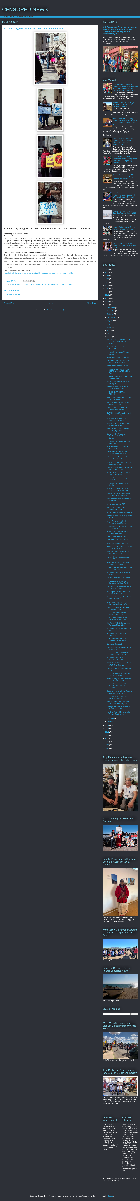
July (109, 324)
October (110, 314)
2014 (107, 725)
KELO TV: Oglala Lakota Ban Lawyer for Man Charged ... (118, 653)
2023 (107, 279)
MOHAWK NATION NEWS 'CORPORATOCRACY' (116, 419)
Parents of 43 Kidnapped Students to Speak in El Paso (119, 547)
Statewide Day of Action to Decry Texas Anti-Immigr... (119, 424)
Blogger (110, 1196)
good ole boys (15, 284)
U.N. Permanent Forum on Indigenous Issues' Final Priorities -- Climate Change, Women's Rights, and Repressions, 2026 (120, 30)
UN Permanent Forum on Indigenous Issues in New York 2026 (124, 245)
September (111, 317)
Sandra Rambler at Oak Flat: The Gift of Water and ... (119, 398)
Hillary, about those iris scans (117, 366)
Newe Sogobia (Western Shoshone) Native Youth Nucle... (116, 436)
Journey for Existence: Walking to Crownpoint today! (119, 463)
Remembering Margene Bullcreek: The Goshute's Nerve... (119, 680)
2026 (107, 269)
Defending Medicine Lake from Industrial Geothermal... (118, 563)
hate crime (25, 284)
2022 (107, 282)
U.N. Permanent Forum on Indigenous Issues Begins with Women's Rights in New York (124, 195)
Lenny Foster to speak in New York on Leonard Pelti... (118, 522)
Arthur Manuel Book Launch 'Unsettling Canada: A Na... (117, 458)
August (110, 321)
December (111, 308)
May (109, 330)
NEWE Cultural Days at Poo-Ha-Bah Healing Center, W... (119, 603)
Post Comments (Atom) (55, 310)
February (110, 718)
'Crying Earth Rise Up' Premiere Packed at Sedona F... (118, 708)
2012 (107, 732)
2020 (107, 289)
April (109, 333)
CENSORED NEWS (25, 9)
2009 (107, 742)
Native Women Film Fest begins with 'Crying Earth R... (118, 430)
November (111, 311)
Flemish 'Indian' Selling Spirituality (119, 512)
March (109, 337)
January (110, 721)
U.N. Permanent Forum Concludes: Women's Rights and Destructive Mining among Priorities (125, 160)
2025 (107, 272)
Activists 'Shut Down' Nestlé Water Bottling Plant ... (119, 383)
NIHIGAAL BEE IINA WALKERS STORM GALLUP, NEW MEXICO (118, 342)
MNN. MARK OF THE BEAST (118, 540)
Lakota (32, 284)
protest (38, 284)
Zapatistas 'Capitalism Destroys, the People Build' (118, 608)
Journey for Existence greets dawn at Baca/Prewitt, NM (117, 489)
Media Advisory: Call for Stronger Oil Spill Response (119, 474)
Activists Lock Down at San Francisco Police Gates (117, 453)
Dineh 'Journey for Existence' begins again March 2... (117, 508)
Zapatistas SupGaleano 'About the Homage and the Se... (119, 468)
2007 (107, 748)
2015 (107, 305)
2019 (107, 292)
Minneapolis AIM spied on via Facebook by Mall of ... (117, 532)
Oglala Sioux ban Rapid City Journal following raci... (117, 409)
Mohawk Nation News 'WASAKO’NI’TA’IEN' (115, 659)
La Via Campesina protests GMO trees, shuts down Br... (119, 674)
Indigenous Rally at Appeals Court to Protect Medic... (119, 568)
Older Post (91, 303)
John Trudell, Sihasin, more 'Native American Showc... (117, 619)
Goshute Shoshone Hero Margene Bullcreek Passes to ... (119, 692)
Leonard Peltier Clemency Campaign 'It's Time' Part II (117, 582)
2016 (107, 301)
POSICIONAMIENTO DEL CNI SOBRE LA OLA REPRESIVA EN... (118, 371)
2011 (107, 735)
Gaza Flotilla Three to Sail (116, 537)
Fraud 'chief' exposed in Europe (118, 578)
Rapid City (45, 284)
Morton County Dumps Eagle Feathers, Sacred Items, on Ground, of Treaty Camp (123, 104)
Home (50, 303)
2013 (107, 729)
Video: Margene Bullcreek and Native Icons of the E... (118, 697)
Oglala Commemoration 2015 (117, 543)
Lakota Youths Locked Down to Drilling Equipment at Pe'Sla (124, 228)
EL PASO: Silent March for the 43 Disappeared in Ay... (119, 414)
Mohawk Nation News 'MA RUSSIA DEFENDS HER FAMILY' (117, 686)
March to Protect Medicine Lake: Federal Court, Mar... (118, 713)
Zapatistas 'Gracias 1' (114, 644)
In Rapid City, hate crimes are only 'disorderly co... (119, 527)
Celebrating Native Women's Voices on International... (117, 613)
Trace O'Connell (67, 284)
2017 (107, 298)
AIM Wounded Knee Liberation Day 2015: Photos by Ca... (118, 703)
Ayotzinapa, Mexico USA (116, 504)
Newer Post (9, 303)
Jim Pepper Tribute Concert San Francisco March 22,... (118, 624)
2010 (107, 738)
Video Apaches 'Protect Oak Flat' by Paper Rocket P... (119, 593)
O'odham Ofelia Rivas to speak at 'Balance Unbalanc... (119, 587)
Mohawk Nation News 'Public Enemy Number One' (117, 388)
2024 (107, 276)
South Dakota (55, 284)
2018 (107, 295)
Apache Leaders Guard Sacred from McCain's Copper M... (118, 495)
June (109, 327)
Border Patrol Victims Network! (118, 357)
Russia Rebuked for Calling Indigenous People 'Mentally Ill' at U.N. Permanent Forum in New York (125, 122)
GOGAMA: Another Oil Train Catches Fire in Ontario (117, 640)
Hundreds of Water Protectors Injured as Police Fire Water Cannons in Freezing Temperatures (124, 142)
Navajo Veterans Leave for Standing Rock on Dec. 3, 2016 (124, 212)
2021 (107, 285)
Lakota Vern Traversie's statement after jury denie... (119, 377)
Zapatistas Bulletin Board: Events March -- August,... (119, 648)
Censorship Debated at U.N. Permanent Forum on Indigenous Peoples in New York (125, 177)
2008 (107, 745)
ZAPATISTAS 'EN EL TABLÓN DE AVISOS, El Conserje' (119, 664)
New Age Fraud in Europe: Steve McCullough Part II (119, 553)
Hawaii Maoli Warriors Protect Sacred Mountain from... (117, 348)
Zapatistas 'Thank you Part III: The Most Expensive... (119, 598)
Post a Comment (13, 295)
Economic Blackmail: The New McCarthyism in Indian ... (118, 362)
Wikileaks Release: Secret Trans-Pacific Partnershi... (119, 403)
